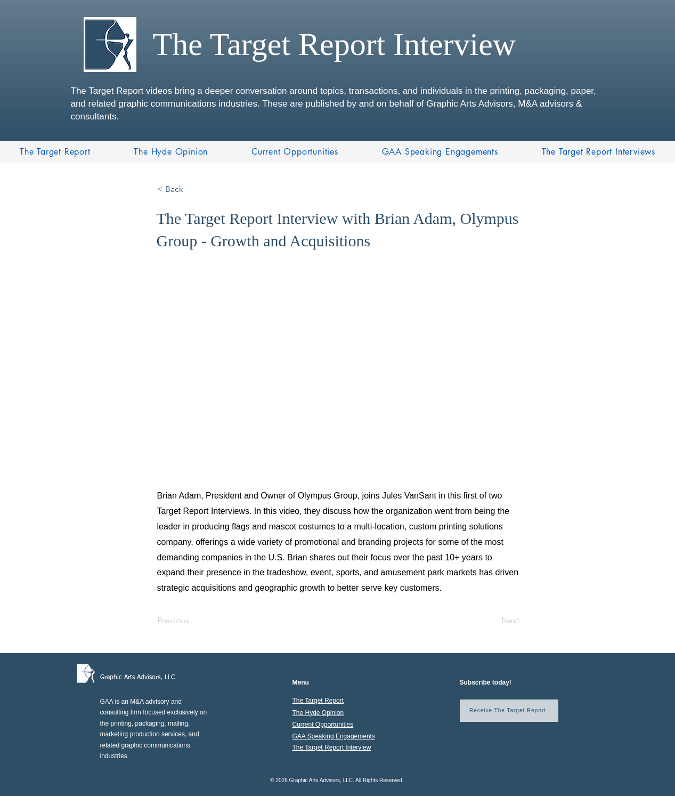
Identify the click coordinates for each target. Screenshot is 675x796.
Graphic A (114, 677)
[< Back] (192, 189)
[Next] (492, 620)
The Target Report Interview (331, 747)
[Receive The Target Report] (509, 710)
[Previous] (192, 620)
